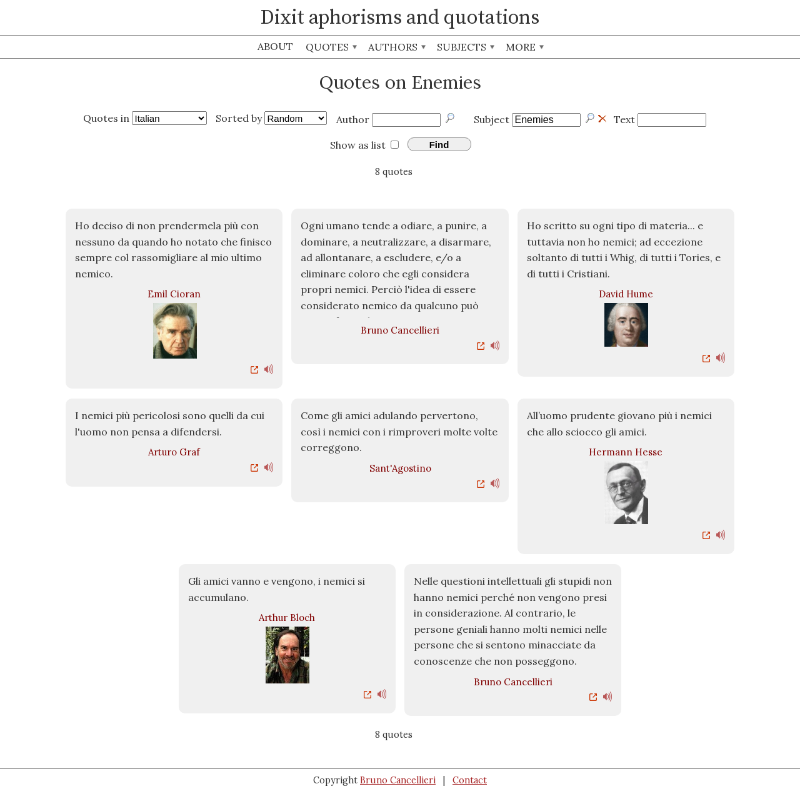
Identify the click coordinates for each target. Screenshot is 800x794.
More (525, 47)
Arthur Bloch (287, 617)
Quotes (331, 47)
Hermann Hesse (625, 452)
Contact (469, 780)
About (275, 46)
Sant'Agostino (400, 468)
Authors (397, 47)
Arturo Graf (174, 452)
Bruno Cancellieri (400, 330)
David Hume (626, 294)
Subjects (465, 47)
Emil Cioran (174, 294)
